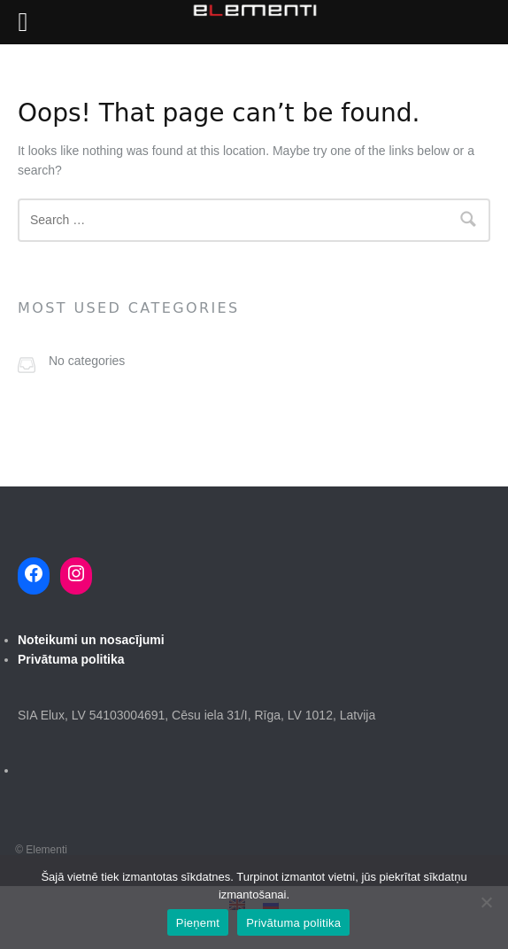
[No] (486, 902)
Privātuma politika (293, 923)
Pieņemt (197, 923)
